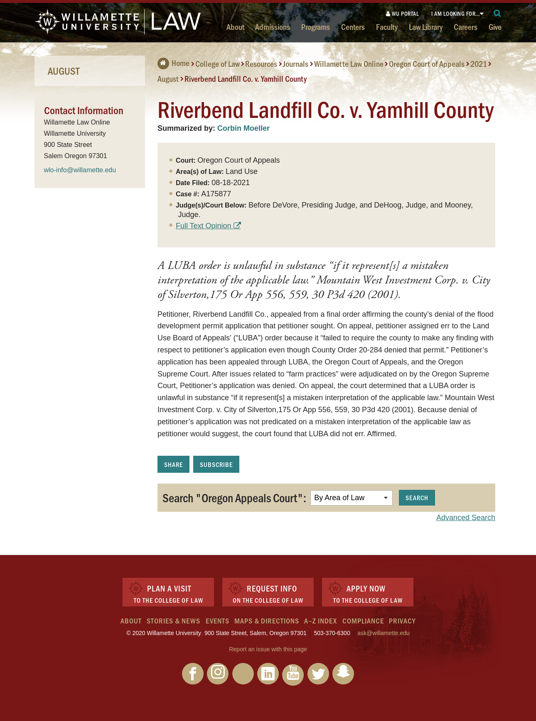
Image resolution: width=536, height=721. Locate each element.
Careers (465, 26)
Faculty (387, 26)
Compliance (363, 621)
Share (173, 464)
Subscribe (216, 464)
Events (217, 621)
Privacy (402, 621)
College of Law (217, 63)
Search (417, 497)
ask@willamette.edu (383, 633)
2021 (478, 63)
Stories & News (173, 621)
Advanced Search (465, 517)
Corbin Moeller (243, 128)
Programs (315, 26)
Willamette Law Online (349, 63)
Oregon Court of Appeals (427, 63)
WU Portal (402, 13)
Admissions (272, 26)
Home (173, 62)
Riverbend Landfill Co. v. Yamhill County (245, 78)
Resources (261, 63)
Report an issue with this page (268, 649)
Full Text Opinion (203, 226)
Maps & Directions (266, 621)
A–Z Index (320, 621)
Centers (353, 26)
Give (495, 26)
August (168, 78)
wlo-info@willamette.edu (80, 170)
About (235, 26)
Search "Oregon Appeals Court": (234, 497)
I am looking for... (455, 13)
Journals (295, 63)
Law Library (426, 26)
